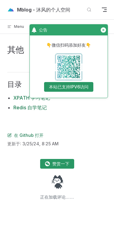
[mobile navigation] (104, 9)
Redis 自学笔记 (30, 107)
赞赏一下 (57, 163)
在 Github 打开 (25, 135)
